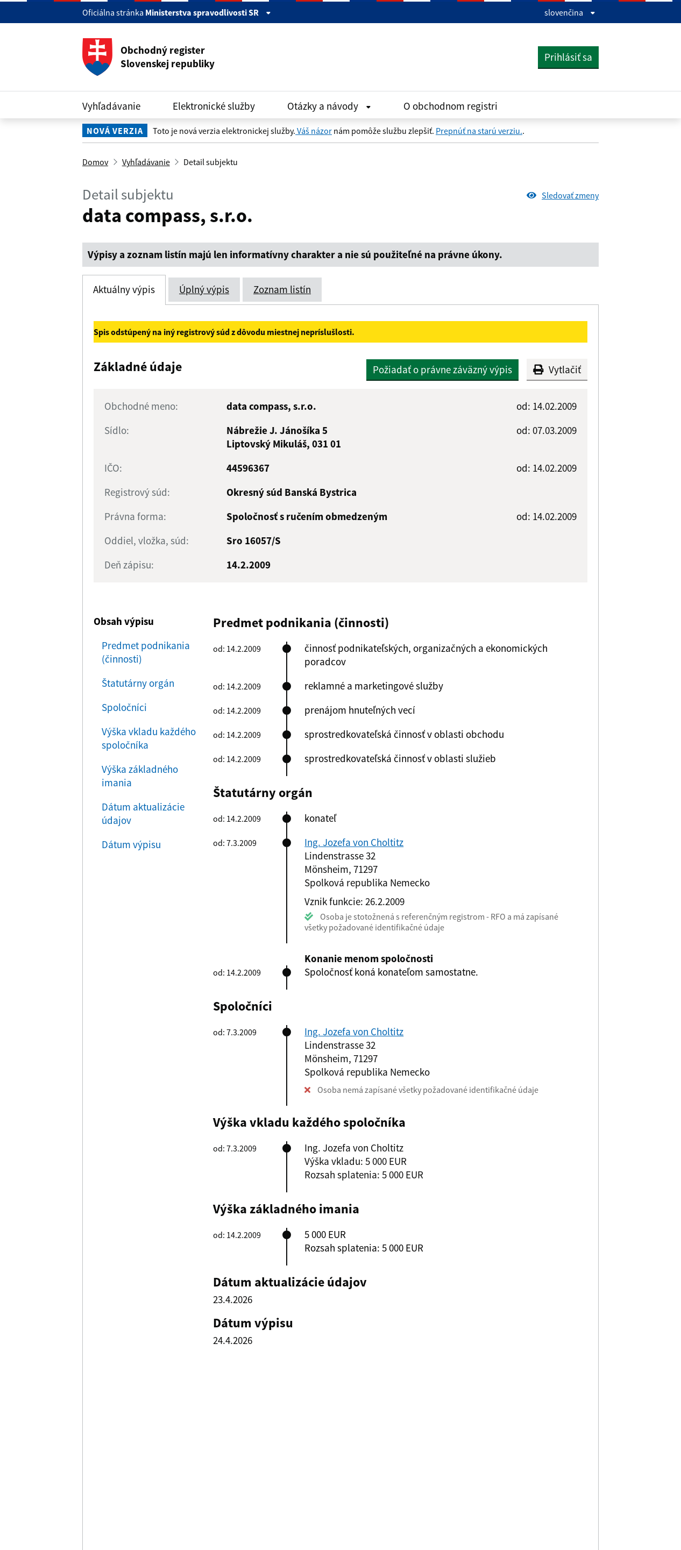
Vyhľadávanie (111, 105)
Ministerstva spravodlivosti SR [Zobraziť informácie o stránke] (208, 12)
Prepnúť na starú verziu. (479, 130)
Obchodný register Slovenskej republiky (148, 57)
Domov (95, 162)
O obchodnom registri (450, 105)
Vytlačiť (557, 369)
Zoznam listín (282, 289)
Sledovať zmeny (563, 195)
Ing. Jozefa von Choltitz (353, 842)
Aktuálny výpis (124, 289)
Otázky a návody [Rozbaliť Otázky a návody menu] (329, 105)
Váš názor (313, 130)
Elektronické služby (214, 105)
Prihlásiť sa (568, 57)
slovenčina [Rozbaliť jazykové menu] (569, 12)
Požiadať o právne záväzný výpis (442, 369)
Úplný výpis (204, 289)
